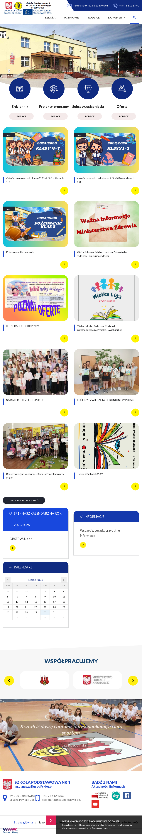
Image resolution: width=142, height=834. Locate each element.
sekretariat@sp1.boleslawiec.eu (87, 5)
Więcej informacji (13, 548)
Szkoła (50, 17)
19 (7, 607)
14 (26, 601)
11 (63, 596)
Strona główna (36, 17)
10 (54, 596)
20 (17, 607)
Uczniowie (71, 17)
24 (54, 607)
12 (7, 601)
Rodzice (94, 17)
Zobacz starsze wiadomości (23, 500)
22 (35, 607)
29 (35, 612)
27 (17, 612)
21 (26, 607)
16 (45, 601)
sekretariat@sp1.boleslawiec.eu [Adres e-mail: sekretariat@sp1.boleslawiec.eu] (61, 799)
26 (7, 612)
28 (26, 612)
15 (35, 601)
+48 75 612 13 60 (126, 5)
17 (54, 601)
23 (45, 607)
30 (45, 612)
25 (63, 607)
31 (54, 612)
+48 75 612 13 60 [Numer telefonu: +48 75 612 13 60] (53, 795)
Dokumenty (117, 17)
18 (63, 601)
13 (17, 601)
